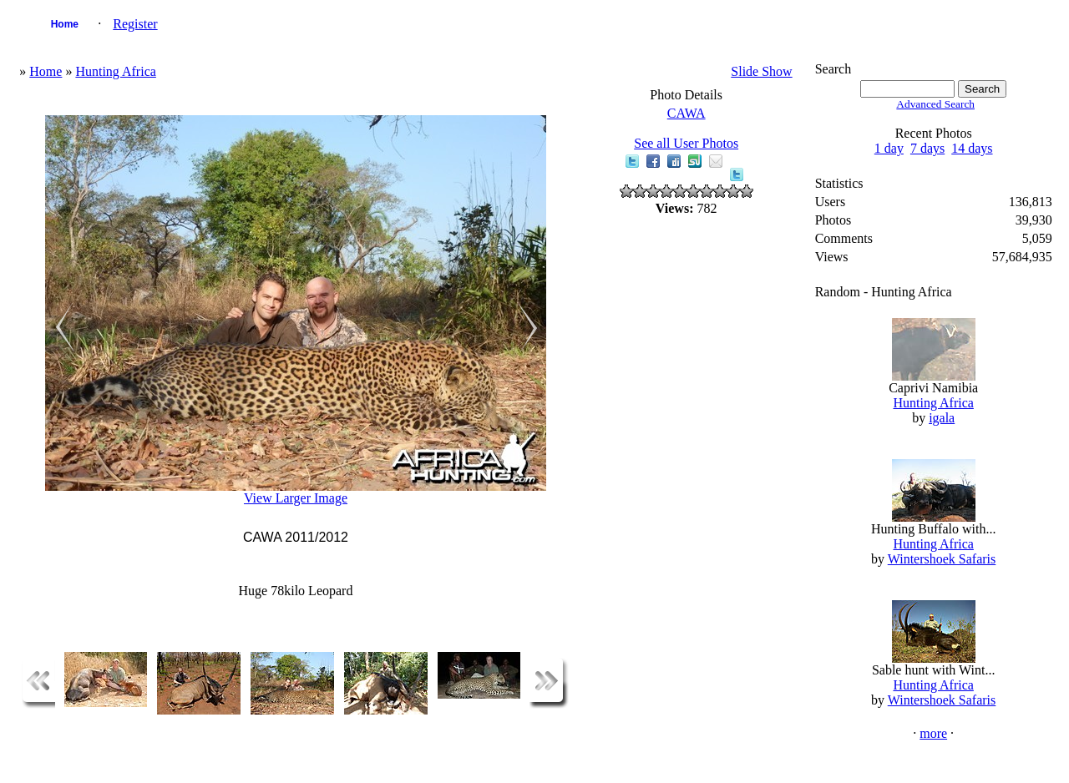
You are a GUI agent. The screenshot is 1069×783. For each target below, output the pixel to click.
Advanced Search (935, 104)
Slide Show (761, 71)
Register (135, 24)
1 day (889, 148)
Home (65, 24)
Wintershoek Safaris (942, 559)
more (933, 733)
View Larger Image (295, 498)
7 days (927, 148)
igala (942, 418)
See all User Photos (686, 143)
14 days (971, 148)
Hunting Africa (115, 71)
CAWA (686, 113)
